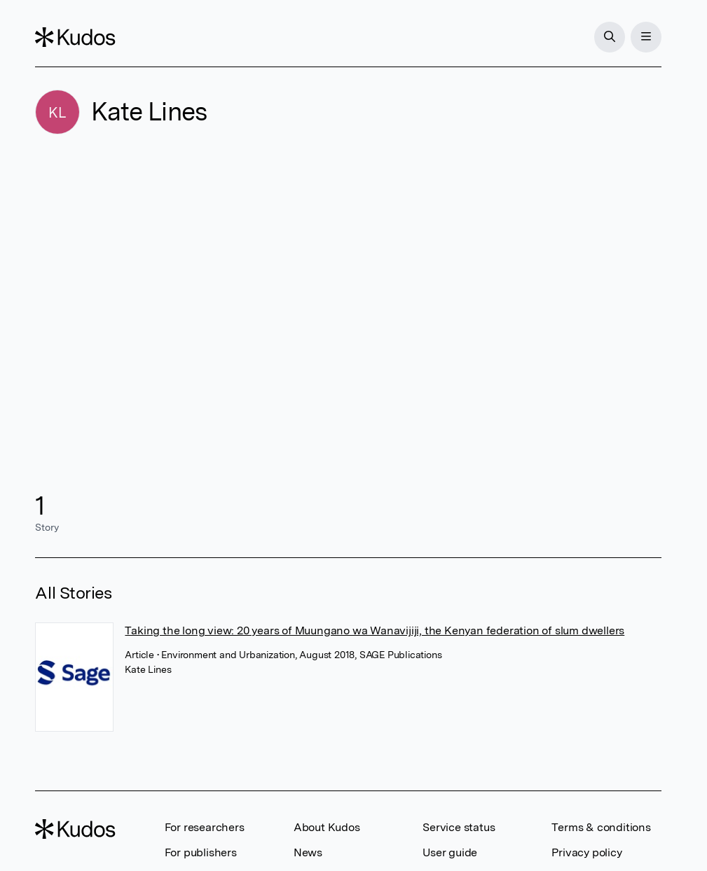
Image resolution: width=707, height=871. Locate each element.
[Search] (609, 37)
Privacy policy (586, 852)
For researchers (205, 827)
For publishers (201, 852)
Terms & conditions (600, 827)
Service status (459, 827)
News (308, 852)
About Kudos (327, 827)
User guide (450, 852)
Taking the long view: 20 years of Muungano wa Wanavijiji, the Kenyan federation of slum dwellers (374, 630)
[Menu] (646, 37)
